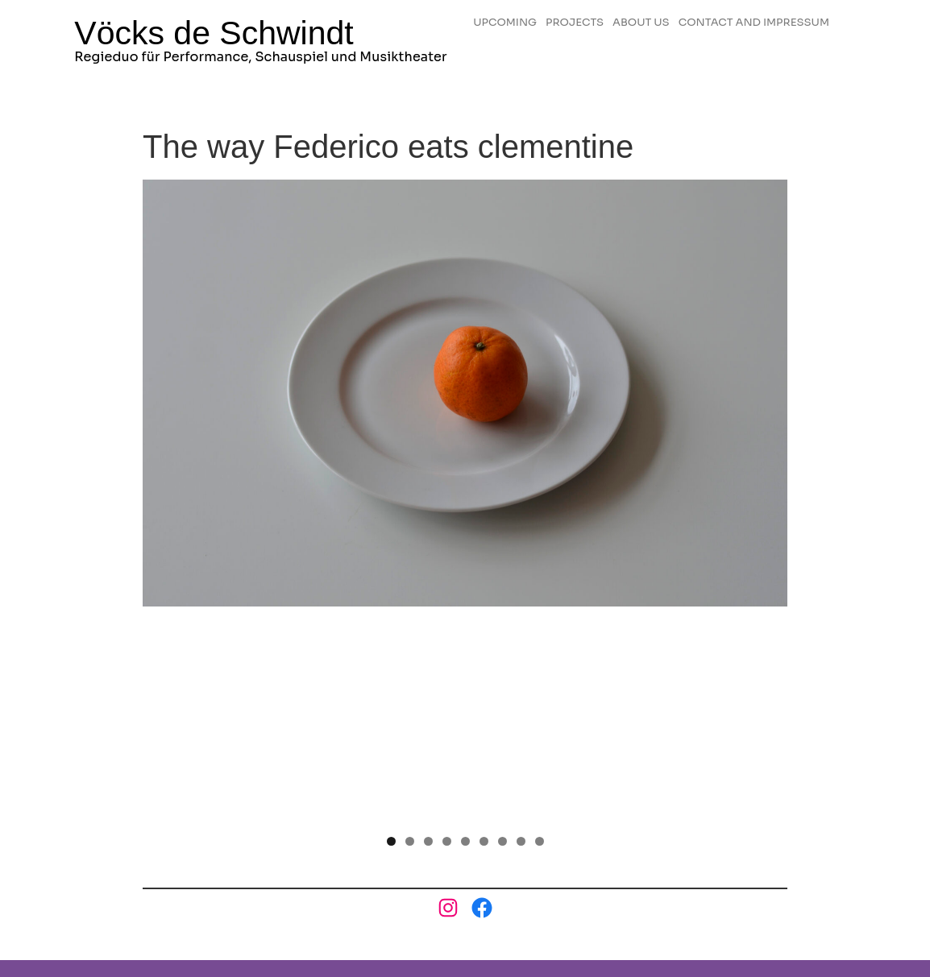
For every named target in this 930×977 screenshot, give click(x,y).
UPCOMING (514, 16)
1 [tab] (391, 627)
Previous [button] (163, 392)
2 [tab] (409, 627)
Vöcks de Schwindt (213, 35)
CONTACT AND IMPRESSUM (567, 32)
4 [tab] (446, 627)
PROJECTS (598, 16)
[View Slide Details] (465, 397)
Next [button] (767, 392)
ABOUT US (677, 16)
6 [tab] (484, 627)
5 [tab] (465, 627)
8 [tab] (521, 627)
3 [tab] (428, 627)
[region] (465, 397)
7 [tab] (502, 627)
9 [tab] (539, 627)
